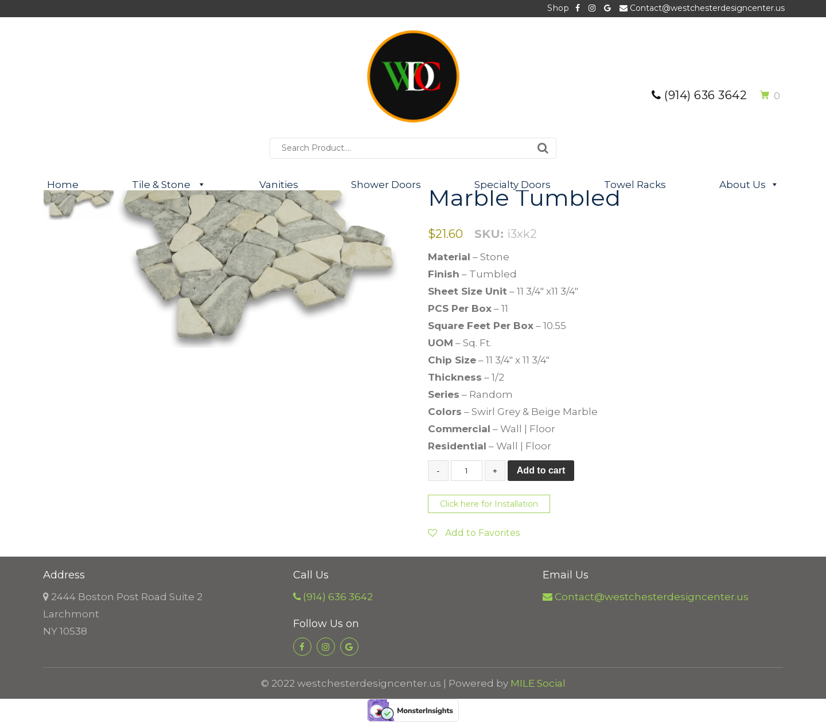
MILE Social (538, 683)
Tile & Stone (169, 184)
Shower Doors (386, 184)
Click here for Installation (489, 504)
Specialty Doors (512, 184)
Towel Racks (635, 184)
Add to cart (541, 470)
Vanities (278, 184)
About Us (749, 184)
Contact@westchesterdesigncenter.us (702, 8)
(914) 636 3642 (699, 95)
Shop (558, 8)
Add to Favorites (474, 532)
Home (63, 184)
